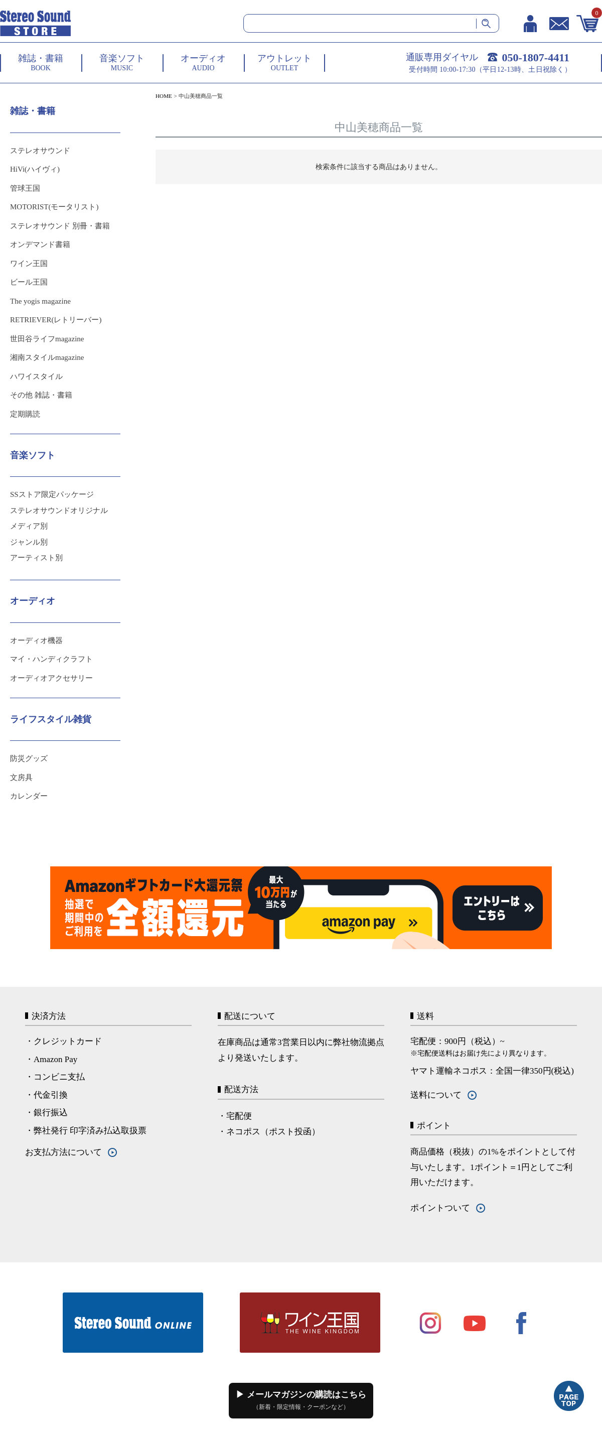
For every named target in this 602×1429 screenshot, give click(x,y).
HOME (164, 96)
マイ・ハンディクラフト (51, 659)
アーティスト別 (36, 558)
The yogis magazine (40, 301)
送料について (436, 1095)
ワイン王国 (29, 263)
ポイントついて (440, 1208)
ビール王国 (29, 282)
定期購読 (25, 414)
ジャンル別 (29, 542)
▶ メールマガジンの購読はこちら (301, 1400)
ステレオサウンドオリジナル (59, 510)
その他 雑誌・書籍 (41, 395)
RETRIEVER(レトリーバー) (55, 320)
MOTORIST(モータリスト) (54, 207)
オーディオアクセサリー (51, 678)
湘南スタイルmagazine (47, 357)
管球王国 (25, 188)
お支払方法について (63, 1152)
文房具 (21, 777)
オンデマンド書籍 (40, 244)
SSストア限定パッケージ (52, 494)
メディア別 (29, 526)
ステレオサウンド (40, 151)
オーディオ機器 (36, 640)
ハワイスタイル (36, 376)
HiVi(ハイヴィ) (35, 169)
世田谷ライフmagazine (47, 339)
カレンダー (29, 796)
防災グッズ (29, 758)
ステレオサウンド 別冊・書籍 (60, 226)
